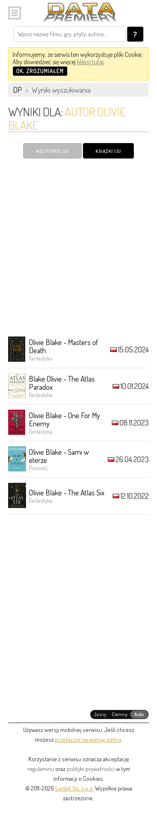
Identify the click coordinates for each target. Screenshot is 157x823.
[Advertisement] (78, 247)
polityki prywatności (91, 769)
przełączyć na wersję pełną (88, 739)
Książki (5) (108, 151)
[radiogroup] (119, 714)
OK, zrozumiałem (40, 70)
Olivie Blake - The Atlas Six (67, 492)
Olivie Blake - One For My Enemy (64, 419)
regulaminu (40, 769)
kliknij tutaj (90, 62)
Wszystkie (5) (52, 151)
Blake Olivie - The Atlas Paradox (62, 382)
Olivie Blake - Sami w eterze (59, 456)
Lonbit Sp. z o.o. (74, 788)
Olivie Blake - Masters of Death (63, 346)
